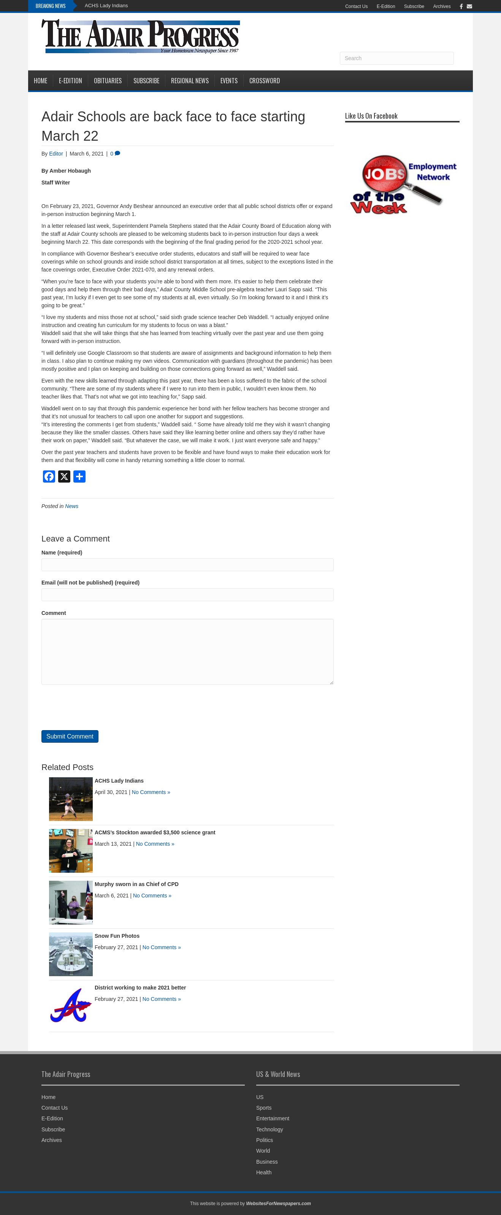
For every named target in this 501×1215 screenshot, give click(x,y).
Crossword (264, 80)
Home (40, 80)
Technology (269, 1129)
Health (263, 1172)
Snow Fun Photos (117, 936)
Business (267, 1162)
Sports (263, 1108)
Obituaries (108, 80)
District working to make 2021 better (140, 988)
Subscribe (414, 6)
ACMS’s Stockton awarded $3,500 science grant (155, 832)
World (263, 1151)
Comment (53, 613)
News (71, 506)
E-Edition (386, 6)
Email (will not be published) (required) (90, 583)
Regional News (190, 80)
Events (229, 80)
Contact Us (356, 6)
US (259, 1097)
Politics (264, 1140)
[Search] (397, 58)
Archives (442, 6)
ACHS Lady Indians (106, 5)
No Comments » (151, 792)
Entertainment (272, 1118)
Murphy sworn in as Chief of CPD (137, 884)
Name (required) (61, 553)
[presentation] (99, 707)
